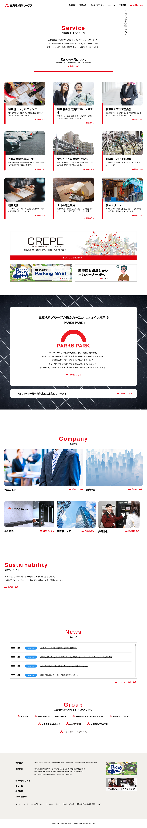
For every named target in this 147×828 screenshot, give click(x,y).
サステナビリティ (97, 5)
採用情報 (122, 5)
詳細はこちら (126, 394)
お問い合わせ (138, 5)
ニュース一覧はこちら (127, 682)
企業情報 (72, 5)
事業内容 (82, 5)
